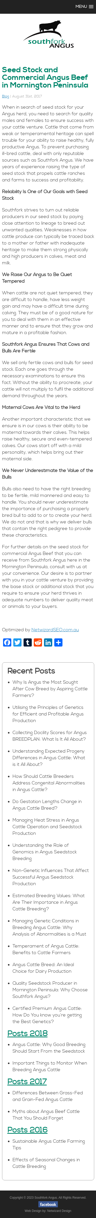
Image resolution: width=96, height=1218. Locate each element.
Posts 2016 (27, 1130)
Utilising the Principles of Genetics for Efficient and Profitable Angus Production (48, 714)
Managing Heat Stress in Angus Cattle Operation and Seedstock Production (47, 826)
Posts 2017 (27, 1082)
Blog (5, 96)
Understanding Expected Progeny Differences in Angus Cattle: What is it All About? (49, 757)
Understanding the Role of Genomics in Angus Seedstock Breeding (45, 852)
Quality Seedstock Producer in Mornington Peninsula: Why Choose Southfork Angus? (50, 989)
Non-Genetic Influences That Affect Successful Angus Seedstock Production (51, 877)
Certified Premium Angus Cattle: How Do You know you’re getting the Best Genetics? (47, 1015)
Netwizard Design (59, 1211)
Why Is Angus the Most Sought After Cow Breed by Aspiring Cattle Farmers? (50, 688)
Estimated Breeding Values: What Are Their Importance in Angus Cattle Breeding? (49, 902)
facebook (48, 1204)
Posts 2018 (27, 1034)
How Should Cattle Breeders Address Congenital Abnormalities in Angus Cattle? (49, 783)
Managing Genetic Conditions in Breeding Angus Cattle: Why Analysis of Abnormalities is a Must (49, 927)
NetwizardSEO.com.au (55, 630)
